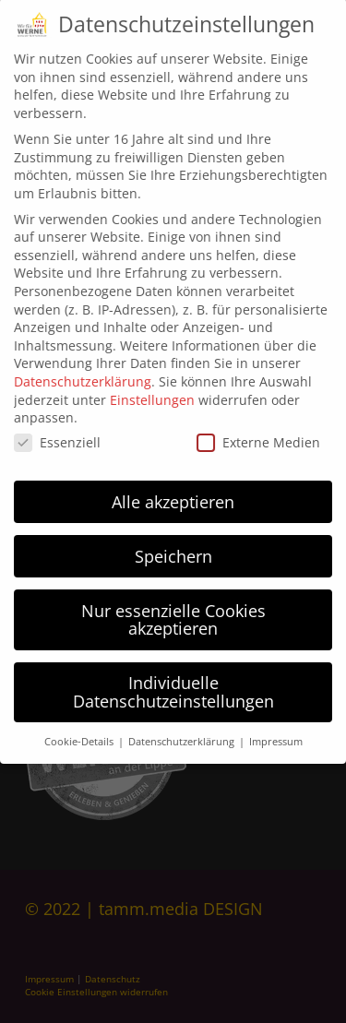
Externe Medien (258, 428)
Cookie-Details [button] (80, 727)
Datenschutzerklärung (82, 367)
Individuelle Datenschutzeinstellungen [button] (173, 678)
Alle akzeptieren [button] (173, 488)
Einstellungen (152, 386)
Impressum (276, 727)
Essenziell (57, 428)
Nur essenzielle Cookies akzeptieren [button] (173, 606)
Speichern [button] (173, 542)
